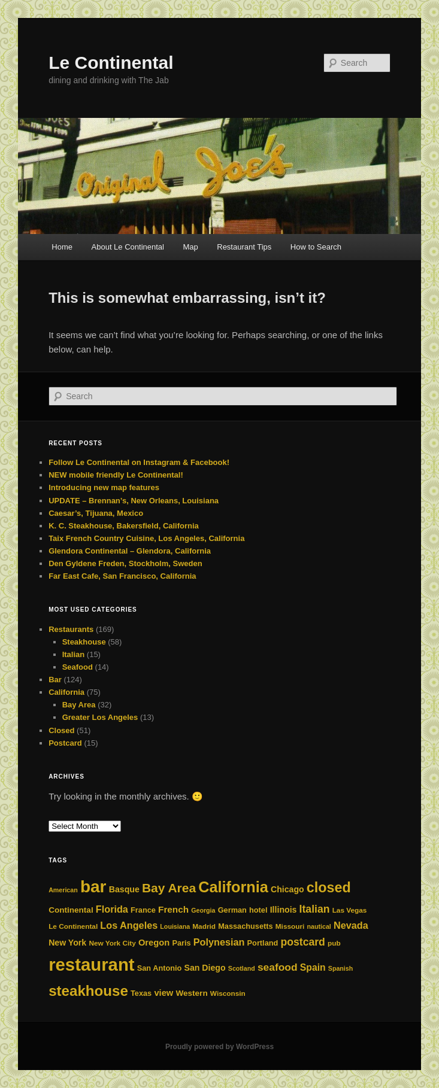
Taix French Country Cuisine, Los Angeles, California (146, 538)
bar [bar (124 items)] (93, 886)
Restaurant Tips (244, 246)
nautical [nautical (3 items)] (319, 926)
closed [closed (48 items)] (329, 887)
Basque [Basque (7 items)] (124, 889)
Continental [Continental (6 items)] (71, 909)
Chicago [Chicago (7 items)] (287, 889)
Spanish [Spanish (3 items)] (340, 968)
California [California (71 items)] (233, 887)
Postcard (65, 742)
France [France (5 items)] (143, 909)
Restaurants (71, 629)
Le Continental (111, 62)
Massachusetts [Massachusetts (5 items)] (245, 926)
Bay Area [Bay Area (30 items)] (169, 888)
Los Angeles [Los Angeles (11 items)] (129, 925)
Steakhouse (84, 641)
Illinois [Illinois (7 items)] (283, 909)
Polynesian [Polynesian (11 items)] (219, 942)
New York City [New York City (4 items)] (112, 943)
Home (62, 246)
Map (190, 246)
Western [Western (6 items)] (191, 993)
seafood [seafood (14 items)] (278, 967)
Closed (61, 730)
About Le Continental (128, 246)
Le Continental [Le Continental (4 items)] (73, 926)
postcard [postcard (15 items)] (303, 942)
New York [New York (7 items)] (67, 942)
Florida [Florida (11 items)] (112, 909)
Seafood (77, 666)
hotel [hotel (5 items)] (258, 909)
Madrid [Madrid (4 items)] (204, 926)
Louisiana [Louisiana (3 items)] (175, 926)
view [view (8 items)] (163, 993)
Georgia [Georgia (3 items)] (203, 910)
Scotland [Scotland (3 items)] (241, 968)
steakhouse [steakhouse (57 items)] (88, 991)
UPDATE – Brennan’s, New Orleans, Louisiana (134, 500)
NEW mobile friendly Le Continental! (116, 474)
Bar (55, 679)
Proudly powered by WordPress (219, 1047)
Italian (73, 654)
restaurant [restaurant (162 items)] (91, 964)
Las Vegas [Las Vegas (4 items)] (349, 910)
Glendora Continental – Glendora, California (130, 550)
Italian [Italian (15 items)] (314, 909)
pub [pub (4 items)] (334, 943)
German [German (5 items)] (232, 909)
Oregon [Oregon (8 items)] (153, 942)
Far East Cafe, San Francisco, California (122, 576)
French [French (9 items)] (173, 909)
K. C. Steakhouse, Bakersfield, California (124, 525)
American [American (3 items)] (63, 890)
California (66, 692)
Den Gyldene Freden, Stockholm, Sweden (125, 563)
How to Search (315, 246)
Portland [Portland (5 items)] (262, 942)
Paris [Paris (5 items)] (181, 942)
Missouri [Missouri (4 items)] (290, 926)
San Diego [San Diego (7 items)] (205, 967)
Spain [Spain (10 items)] (313, 967)
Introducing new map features (104, 487)
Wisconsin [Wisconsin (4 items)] (228, 993)
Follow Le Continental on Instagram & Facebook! (139, 462)
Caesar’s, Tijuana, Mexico (96, 513)
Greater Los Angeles (100, 717)
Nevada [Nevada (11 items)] (351, 925)
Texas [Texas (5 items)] (141, 993)
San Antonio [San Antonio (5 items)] (159, 968)
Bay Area (79, 704)
